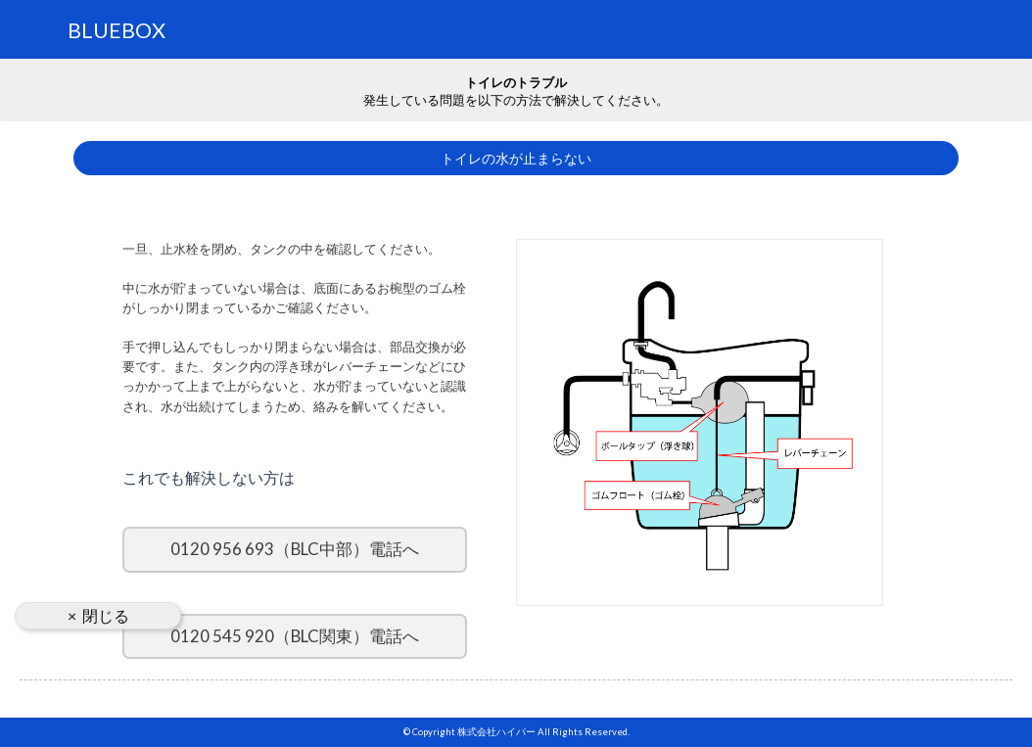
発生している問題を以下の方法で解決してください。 (516, 90)
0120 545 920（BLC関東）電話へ (294, 636)
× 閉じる (98, 615)
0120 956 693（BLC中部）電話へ (294, 548)
